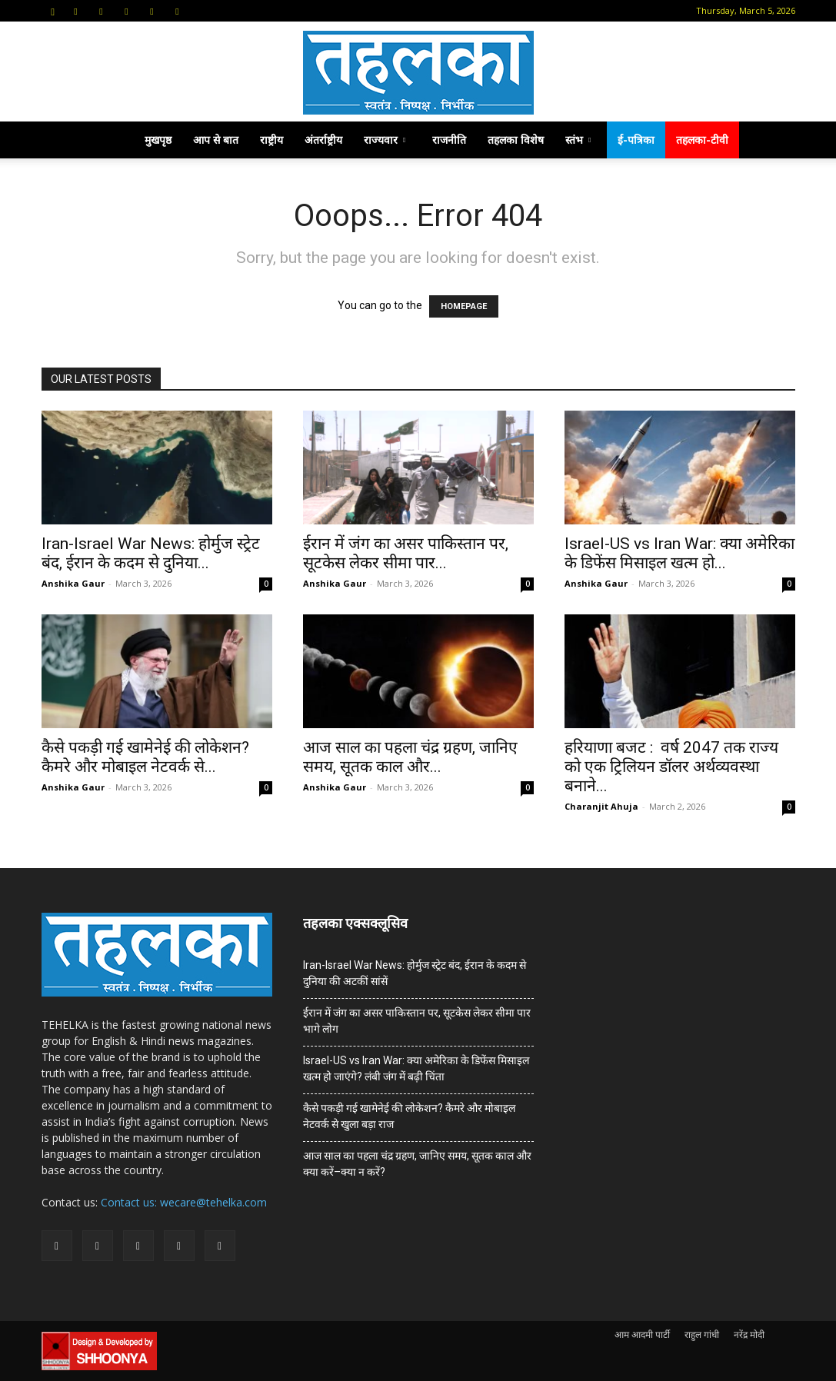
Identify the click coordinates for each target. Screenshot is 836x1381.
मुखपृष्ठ (158, 139)
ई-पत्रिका (636, 139)
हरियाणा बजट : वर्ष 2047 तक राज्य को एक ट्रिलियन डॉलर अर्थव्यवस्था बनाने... (671, 766)
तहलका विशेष (516, 139)
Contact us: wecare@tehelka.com (184, 1202)
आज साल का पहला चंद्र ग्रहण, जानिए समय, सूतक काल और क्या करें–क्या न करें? (417, 1164)
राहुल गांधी (701, 1334)
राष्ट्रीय (271, 139)
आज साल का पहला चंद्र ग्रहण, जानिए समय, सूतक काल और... (410, 757)
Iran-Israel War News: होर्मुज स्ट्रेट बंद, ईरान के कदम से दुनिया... (151, 553)
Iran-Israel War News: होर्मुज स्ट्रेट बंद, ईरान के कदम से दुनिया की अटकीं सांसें (414, 973)
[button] (53, 10)
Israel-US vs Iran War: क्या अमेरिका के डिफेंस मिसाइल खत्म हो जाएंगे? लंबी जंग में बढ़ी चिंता (416, 1068)
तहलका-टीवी (702, 139)
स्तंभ (578, 139)
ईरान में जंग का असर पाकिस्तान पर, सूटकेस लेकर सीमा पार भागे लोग (417, 1021)
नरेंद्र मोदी (749, 1334)
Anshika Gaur (73, 583)
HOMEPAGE (464, 306)
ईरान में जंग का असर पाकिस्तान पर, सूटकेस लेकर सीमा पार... (405, 553)
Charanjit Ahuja (601, 806)
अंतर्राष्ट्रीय (323, 139)
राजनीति (449, 139)
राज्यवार (384, 139)
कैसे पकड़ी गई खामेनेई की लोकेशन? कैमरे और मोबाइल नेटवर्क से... (145, 757)
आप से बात (215, 139)
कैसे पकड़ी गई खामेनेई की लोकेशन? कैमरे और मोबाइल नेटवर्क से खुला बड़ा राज (409, 1116)
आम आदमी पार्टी (642, 1334)
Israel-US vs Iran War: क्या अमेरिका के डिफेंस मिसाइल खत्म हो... (679, 553)
